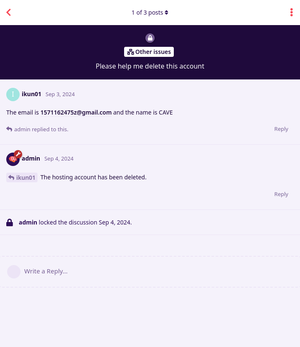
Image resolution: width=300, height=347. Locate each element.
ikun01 (26, 177)
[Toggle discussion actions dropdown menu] (291, 12)
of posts (150, 12)
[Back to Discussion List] (8, 12)
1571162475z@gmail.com (76, 112)
